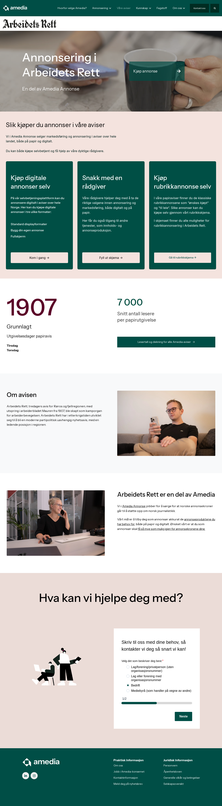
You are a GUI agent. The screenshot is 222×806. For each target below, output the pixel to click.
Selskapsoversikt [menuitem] (173, 783)
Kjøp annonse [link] (157, 71)
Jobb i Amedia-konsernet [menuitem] (129, 771)
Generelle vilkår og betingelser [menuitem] (181, 777)
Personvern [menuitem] (170, 765)
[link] (15, 8)
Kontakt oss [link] (199, 8)
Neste (183, 716)
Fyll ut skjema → (111, 258)
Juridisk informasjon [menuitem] (178, 760)
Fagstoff (162, 8)
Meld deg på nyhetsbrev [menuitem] (128, 783)
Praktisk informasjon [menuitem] (129, 760)
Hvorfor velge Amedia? (72, 8)
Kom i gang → (39, 258)
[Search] (214, 8)
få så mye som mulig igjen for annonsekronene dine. (174, 528)
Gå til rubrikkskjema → (182, 257)
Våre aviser (124, 8)
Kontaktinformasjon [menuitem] (126, 777)
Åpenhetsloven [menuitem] (172, 771)
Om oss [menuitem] (118, 765)
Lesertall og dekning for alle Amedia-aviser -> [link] (166, 342)
